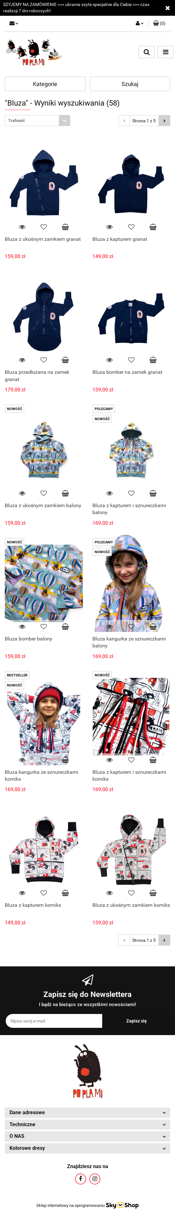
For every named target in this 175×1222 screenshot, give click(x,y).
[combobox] (37, 120)
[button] (159, 24)
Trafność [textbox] (16, 120)
